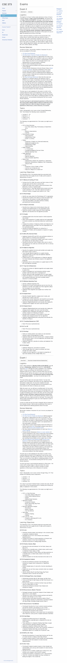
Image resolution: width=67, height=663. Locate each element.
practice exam (32, 427)
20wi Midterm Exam (29, 439)
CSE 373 (7, 4)
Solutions (30, 11)
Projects (4, 10)
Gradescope (5, 34)
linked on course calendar (43, 432)
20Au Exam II (23, 11)
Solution (33, 53)
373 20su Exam (26, 53)
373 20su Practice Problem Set (30, 416)
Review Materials (59, 13)
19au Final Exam (29, 77)
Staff (3, 20)
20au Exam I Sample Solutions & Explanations (37, 360)
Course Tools (6, 27)
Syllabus (4, 23)
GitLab (3, 37)
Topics (60, 16)
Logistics (60, 11)
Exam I (59, 21)
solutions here (39, 427)
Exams (3, 15)
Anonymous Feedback (7, 39)
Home (3, 8)
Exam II (59, 9)
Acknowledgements (8, 660)
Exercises (4, 13)
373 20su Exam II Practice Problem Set (32, 55)
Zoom (3, 30)
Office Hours (5, 18)
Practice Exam (46, 439)
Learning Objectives (60, 19)
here (26, 368)
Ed (2, 32)
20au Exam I (23, 360)
